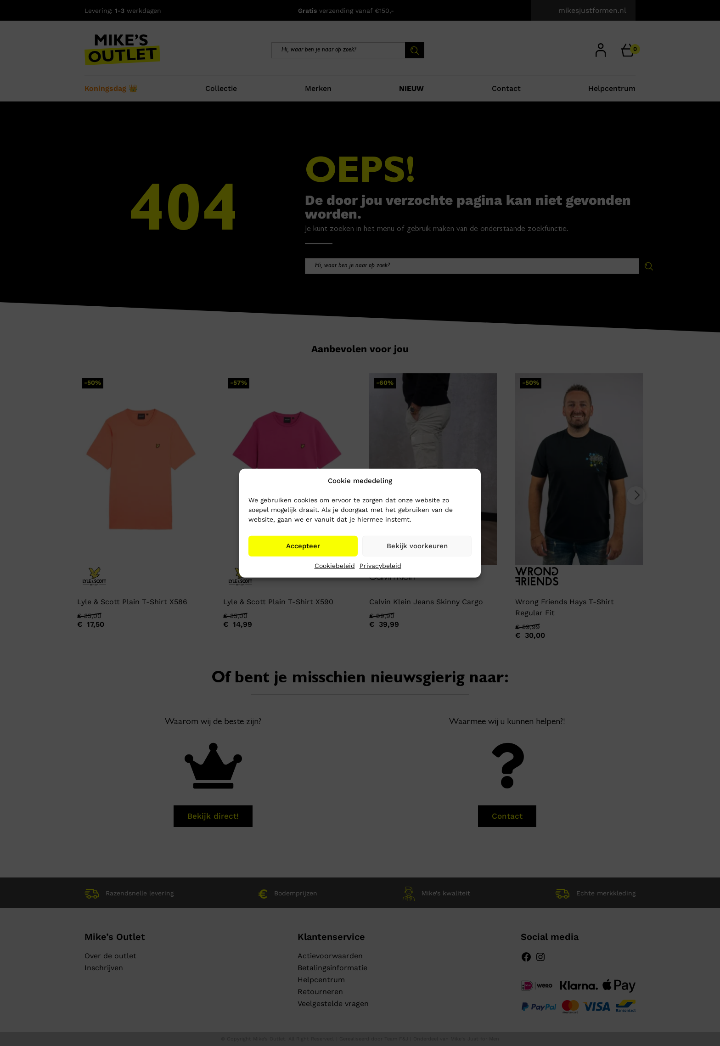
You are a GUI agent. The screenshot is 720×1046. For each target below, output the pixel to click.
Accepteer (303, 546)
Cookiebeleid (335, 565)
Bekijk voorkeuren (417, 546)
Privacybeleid (380, 565)
